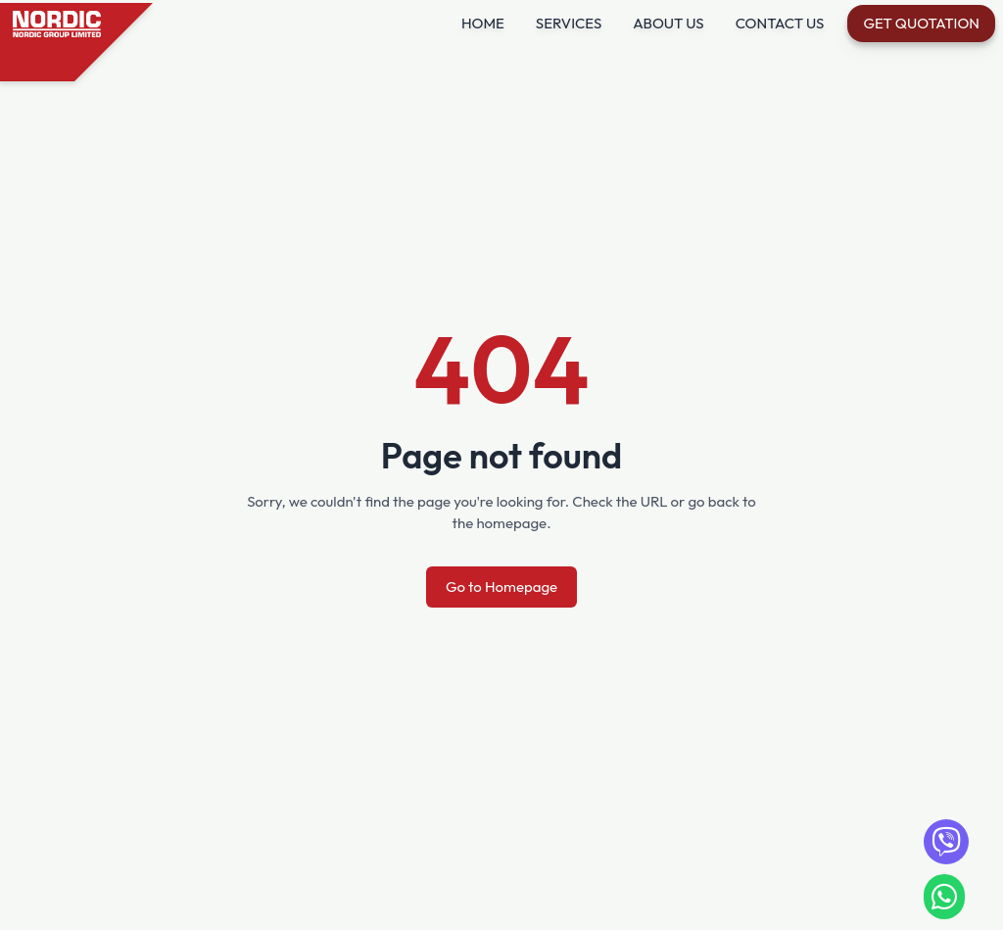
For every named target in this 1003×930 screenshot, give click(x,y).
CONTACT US (780, 23)
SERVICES (568, 23)
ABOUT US (668, 23)
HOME (482, 23)
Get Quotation (921, 23)
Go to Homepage (501, 586)
